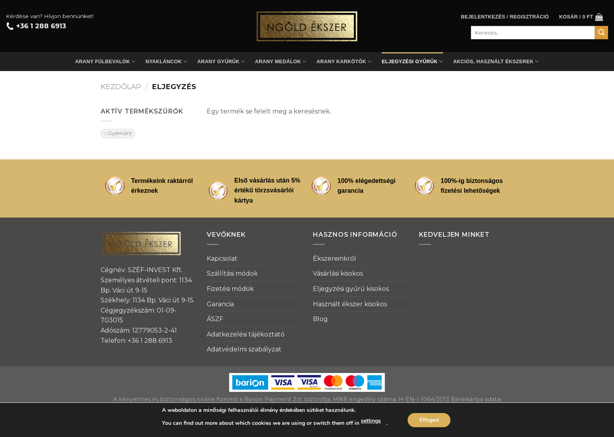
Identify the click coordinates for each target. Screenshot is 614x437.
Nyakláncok (166, 61)
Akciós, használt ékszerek (496, 61)
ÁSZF (215, 319)
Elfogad (429, 420)
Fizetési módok (230, 289)
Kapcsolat (222, 258)
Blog (320, 319)
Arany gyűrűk (221, 61)
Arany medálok (280, 61)
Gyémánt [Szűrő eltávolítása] (120, 133)
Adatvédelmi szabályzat (244, 349)
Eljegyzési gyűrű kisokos (351, 289)
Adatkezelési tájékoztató (246, 334)
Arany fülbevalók (105, 61)
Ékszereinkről (334, 258)
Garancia (220, 304)
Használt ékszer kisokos (350, 304)
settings (371, 420)
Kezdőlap (121, 86)
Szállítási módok (232, 273)
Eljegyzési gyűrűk (412, 61)
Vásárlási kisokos (338, 273)
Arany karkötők (343, 61)
